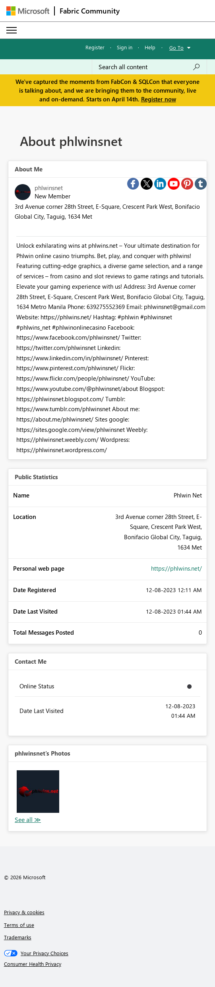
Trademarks (17, 937)
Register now (158, 99)
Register (95, 47)
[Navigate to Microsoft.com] (27, 11)
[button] (38, 791)
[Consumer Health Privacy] (107, 964)
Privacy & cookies (24, 912)
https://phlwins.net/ (176, 568)
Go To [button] (176, 47)
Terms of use (19, 924)
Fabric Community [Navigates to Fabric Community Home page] (90, 11)
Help (150, 47)
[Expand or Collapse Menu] (11, 30)
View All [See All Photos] (28, 819)
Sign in (124, 47)
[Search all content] (149, 66)
